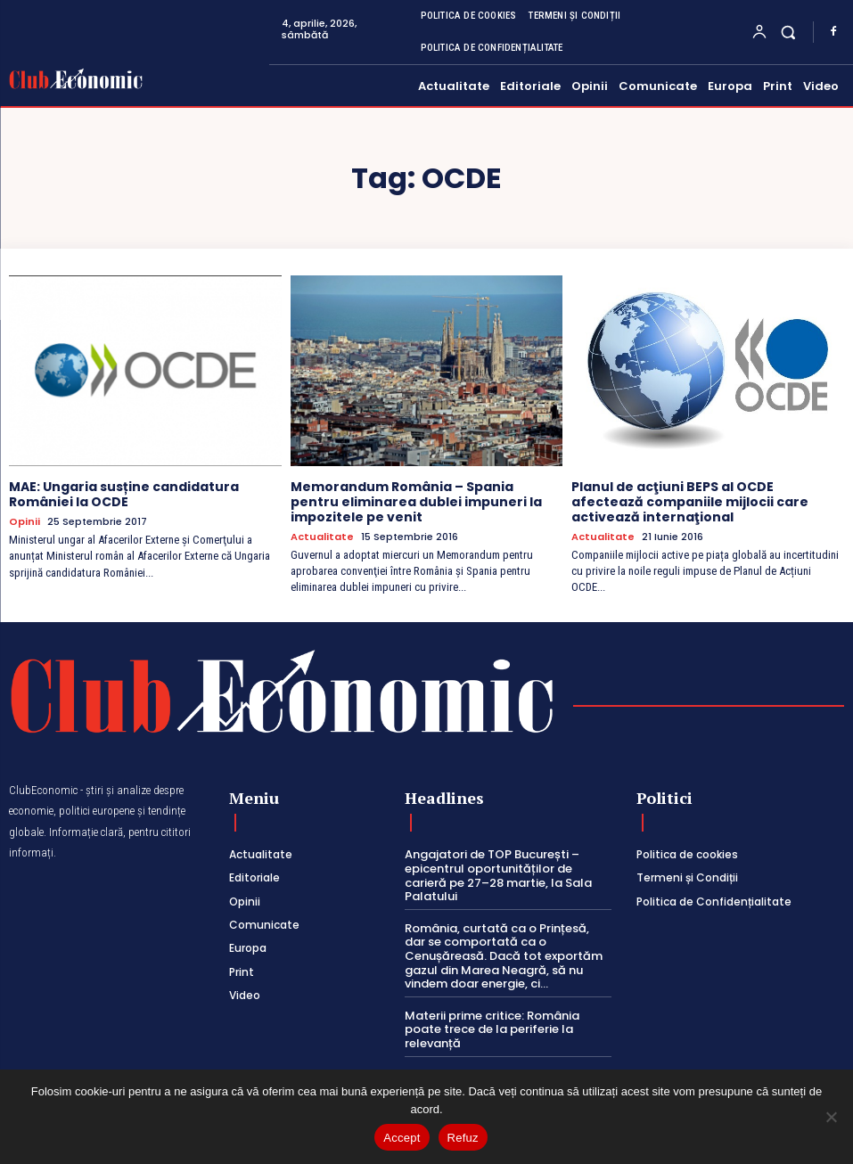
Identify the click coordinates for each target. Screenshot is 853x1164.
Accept (401, 1137)
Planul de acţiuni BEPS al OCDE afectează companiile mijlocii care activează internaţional (689, 502)
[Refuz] (831, 1117)
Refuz (463, 1137)
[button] (788, 31)
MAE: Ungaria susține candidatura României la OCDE (124, 494)
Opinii (24, 522)
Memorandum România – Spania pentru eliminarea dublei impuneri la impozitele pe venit (416, 502)
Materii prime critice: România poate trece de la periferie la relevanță (492, 1029)
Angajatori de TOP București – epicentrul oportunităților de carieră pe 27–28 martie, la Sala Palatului (498, 875)
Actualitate (322, 537)
